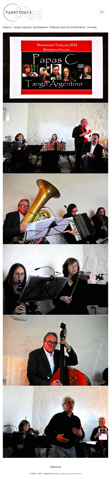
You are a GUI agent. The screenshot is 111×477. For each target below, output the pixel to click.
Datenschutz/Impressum (71, 474)
